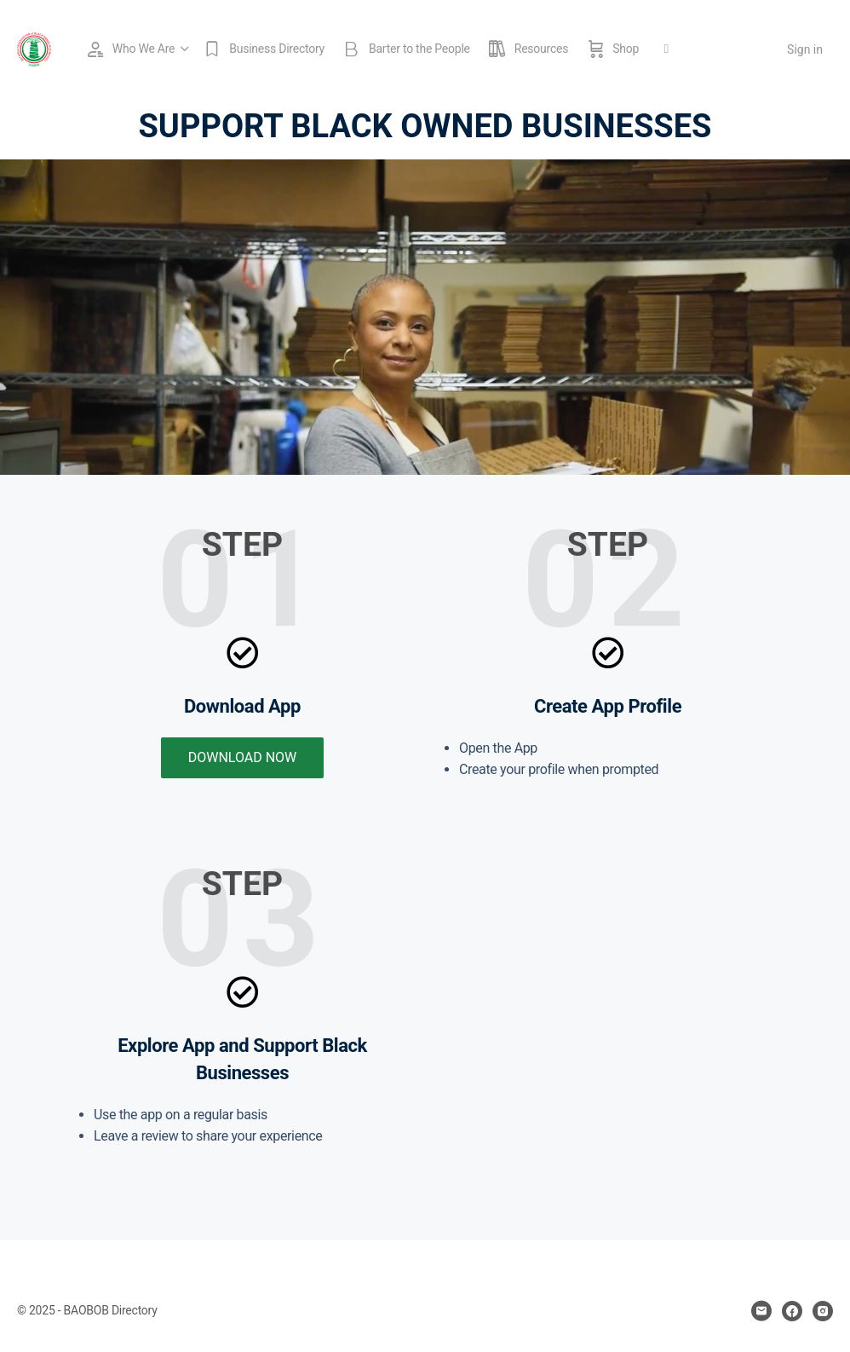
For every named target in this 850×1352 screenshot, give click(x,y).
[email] (761, 1311)
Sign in (805, 49)
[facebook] (792, 1311)
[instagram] (823, 1311)
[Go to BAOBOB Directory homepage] (34, 48)
